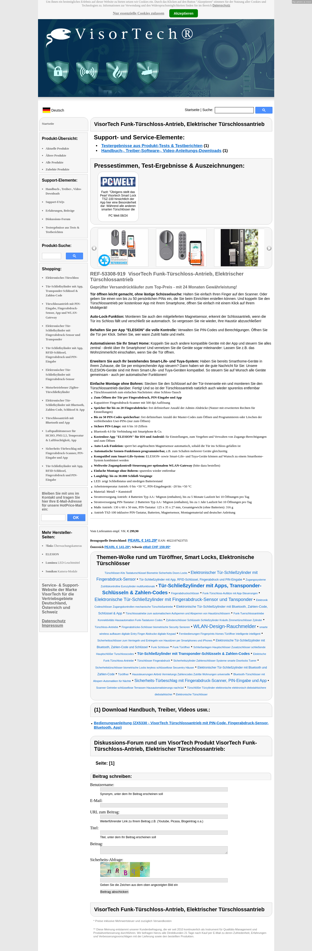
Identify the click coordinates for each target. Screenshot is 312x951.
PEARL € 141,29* (142, 540)
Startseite (192, 110)
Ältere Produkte (56, 155)
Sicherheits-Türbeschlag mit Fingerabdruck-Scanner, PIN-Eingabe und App (65, 453)
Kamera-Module (62, 571)
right (269, 248)
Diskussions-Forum (58, 219)
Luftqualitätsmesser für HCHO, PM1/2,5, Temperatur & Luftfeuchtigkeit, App (65, 435)
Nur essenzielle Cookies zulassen (138, 13)
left (94, 248)
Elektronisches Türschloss (62, 277)
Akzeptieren (183, 13)
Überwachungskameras (64, 546)
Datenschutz (221, 5)
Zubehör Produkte (57, 169)
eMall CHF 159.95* (156, 547)
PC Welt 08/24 (118, 215)
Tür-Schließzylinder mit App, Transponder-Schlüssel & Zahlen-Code (64, 291)
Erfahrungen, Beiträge (60, 210)
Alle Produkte (54, 162)
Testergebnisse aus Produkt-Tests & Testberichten (152, 145)
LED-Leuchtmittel (63, 562)
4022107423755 (177, 540)
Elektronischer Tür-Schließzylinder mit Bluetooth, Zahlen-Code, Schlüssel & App (65, 405)
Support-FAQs (55, 202)
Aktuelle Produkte (57, 148)
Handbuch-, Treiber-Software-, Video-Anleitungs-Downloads (161, 150)
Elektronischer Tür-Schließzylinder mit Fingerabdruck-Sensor (60, 374)
